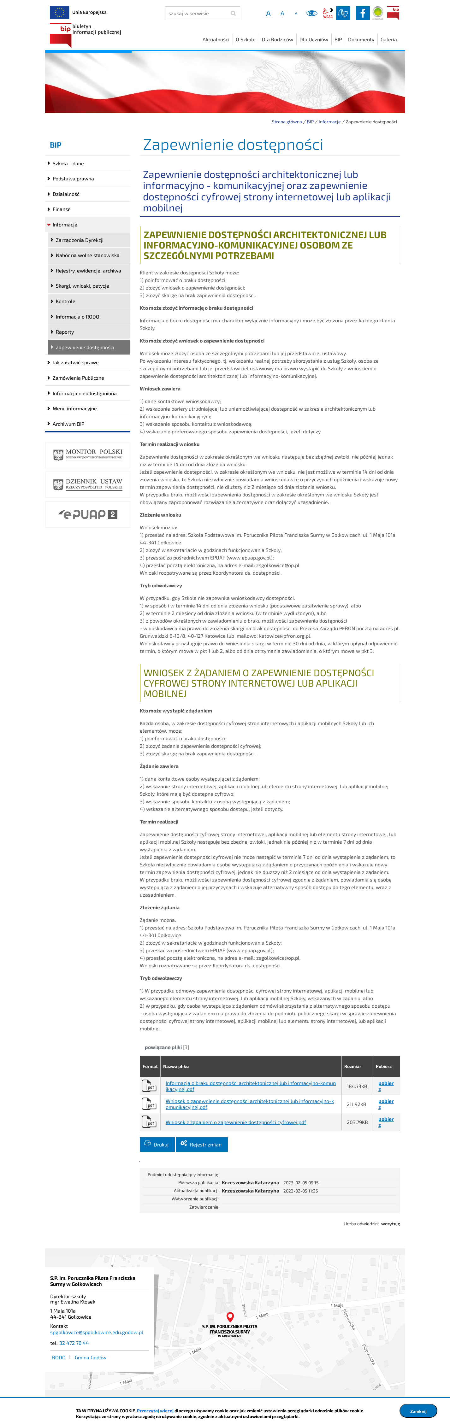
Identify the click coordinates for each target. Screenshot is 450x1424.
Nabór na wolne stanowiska (88, 255)
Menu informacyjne (75, 408)
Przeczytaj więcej (155, 1410)
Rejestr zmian (206, 1144)
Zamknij (418, 1411)
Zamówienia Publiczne (78, 378)
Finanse (62, 209)
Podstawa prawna (73, 178)
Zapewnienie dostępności (85, 347)
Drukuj (161, 1144)
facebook (363, 13)
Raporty (65, 332)
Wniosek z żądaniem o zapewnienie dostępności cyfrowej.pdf (236, 1122)
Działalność (66, 194)
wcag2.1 (328, 13)
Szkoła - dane (68, 163)
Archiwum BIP (68, 424)
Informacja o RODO (77, 316)
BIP (393, 13)
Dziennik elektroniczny (378, 13)
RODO (59, 1357)
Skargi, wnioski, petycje (82, 286)
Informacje (330, 121)
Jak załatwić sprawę (76, 362)
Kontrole (65, 301)
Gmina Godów (90, 1357)
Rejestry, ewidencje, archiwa (88, 270)
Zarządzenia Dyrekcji (80, 240)
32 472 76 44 (74, 1343)
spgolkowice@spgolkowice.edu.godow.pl (96, 1332)
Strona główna (287, 121)
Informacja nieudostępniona (85, 393)
